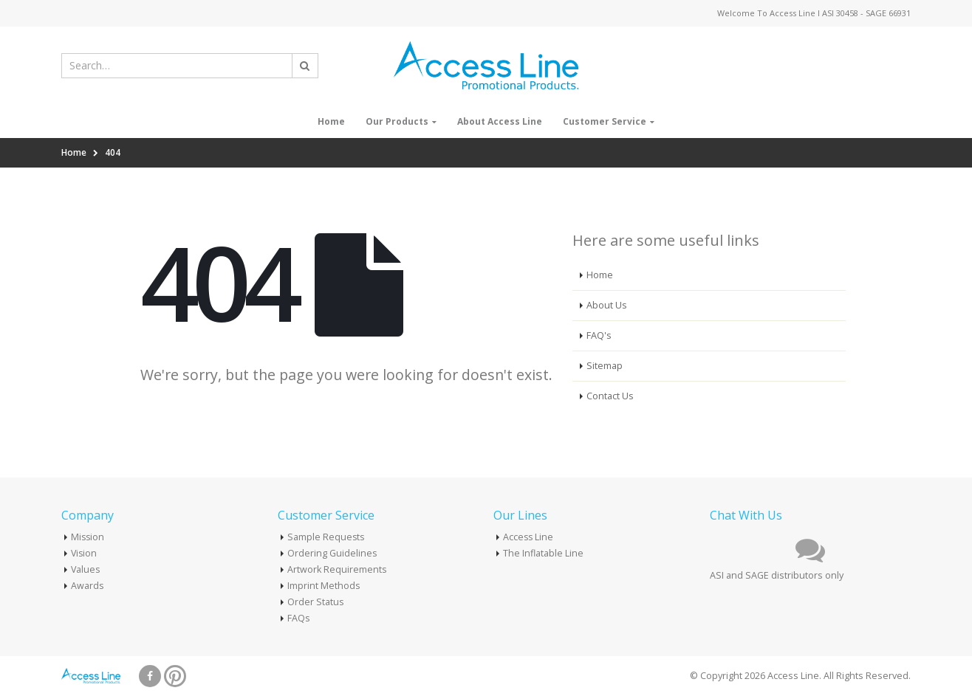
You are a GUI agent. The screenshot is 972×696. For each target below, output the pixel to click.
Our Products (397, 121)
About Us (606, 305)
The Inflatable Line (543, 553)
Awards (87, 585)
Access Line (529, 537)
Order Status (315, 602)
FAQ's (599, 335)
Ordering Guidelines (332, 553)
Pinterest (175, 676)
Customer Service (604, 121)
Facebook (150, 676)
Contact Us (610, 396)
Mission (88, 537)
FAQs (298, 618)
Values (86, 569)
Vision (84, 553)
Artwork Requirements (337, 569)
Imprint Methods (323, 585)
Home (331, 121)
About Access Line (499, 121)
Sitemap (604, 365)
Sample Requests (326, 537)
